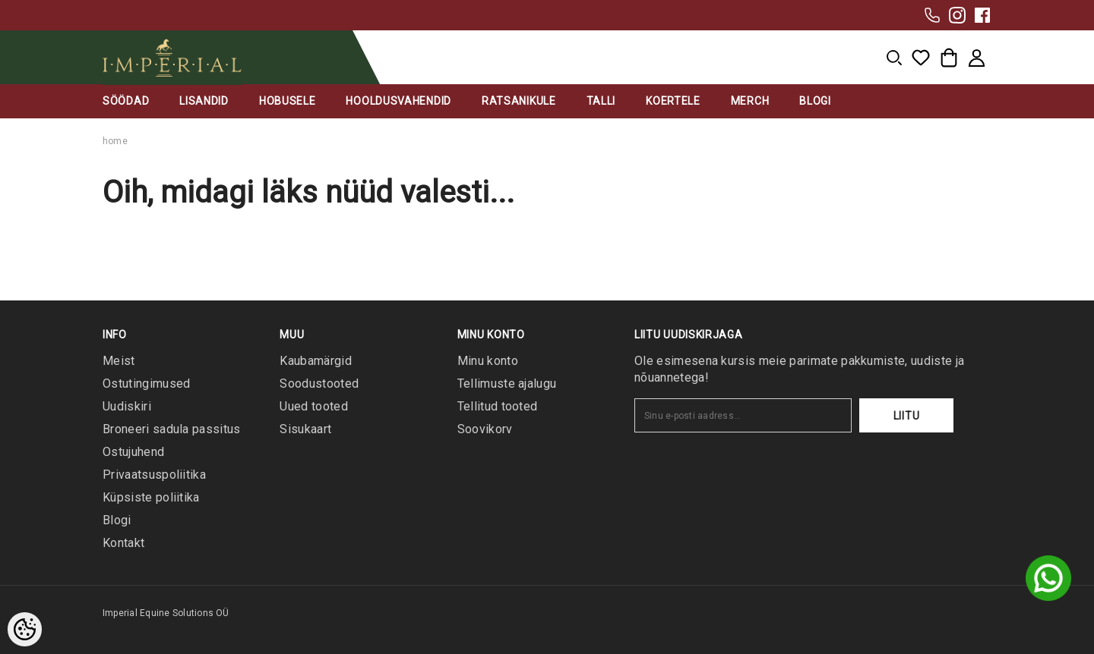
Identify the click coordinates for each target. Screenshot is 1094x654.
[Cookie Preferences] (25, 629)
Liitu (906, 416)
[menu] (894, 58)
